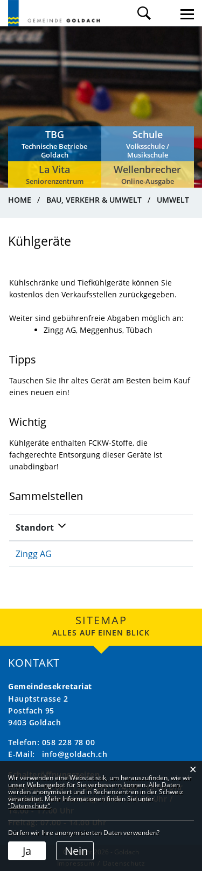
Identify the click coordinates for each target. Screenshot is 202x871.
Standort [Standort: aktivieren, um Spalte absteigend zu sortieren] (35, 527)
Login (165, 13)
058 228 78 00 (68, 742)
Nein (76, 851)
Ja (27, 851)
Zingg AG (34, 554)
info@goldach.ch (75, 754)
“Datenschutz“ (29, 805)
